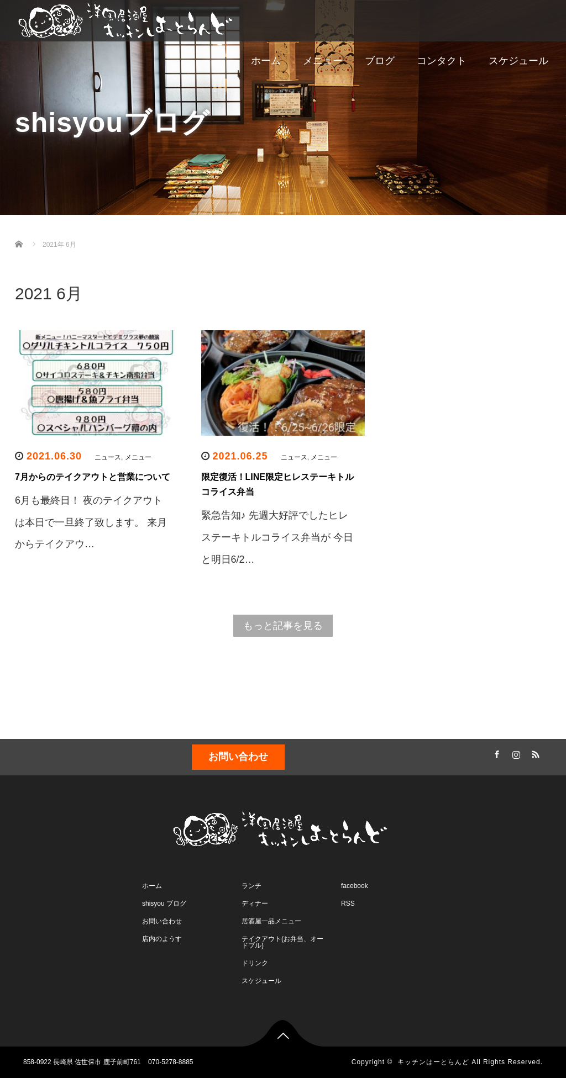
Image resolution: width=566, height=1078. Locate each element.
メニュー (323, 60)
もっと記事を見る (283, 625)
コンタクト (442, 60)
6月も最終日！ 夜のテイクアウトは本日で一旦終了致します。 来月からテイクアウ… (91, 522)
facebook (354, 886)
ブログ (380, 60)
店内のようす (162, 939)
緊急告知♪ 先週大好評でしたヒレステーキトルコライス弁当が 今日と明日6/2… (277, 537)
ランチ (251, 886)
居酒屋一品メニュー (271, 921)
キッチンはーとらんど (433, 1062)
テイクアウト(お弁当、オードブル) (282, 942)
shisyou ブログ (164, 903)
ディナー (255, 903)
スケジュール (518, 60)
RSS (534, 752)
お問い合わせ (238, 756)
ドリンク (255, 963)
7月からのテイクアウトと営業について (92, 477)
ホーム (266, 60)
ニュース (108, 457)
